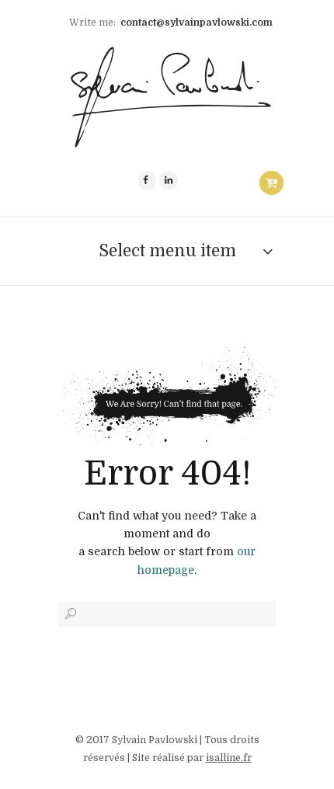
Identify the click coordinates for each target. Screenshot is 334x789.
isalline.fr (229, 758)
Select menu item (167, 251)
